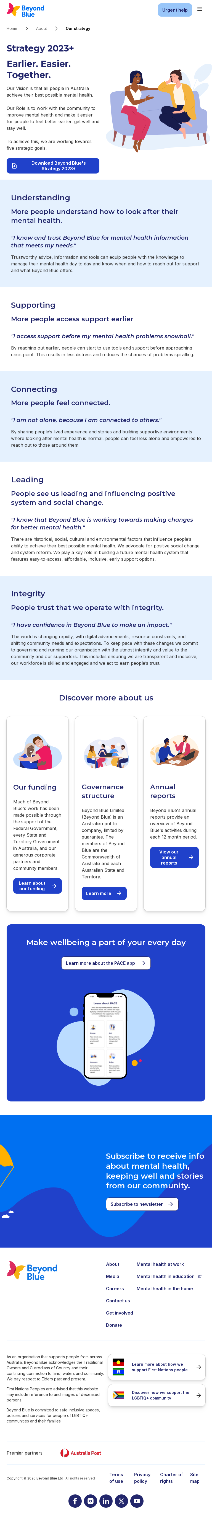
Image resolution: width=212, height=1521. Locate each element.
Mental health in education (169, 1276)
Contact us (118, 1300)
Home (12, 28)
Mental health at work (160, 1264)
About (41, 28)
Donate (114, 1325)
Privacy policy (142, 1478)
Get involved (119, 1313)
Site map (195, 1478)
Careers (115, 1288)
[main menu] (199, 8)
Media (112, 1276)
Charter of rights (171, 1478)
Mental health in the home (165, 1288)
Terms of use (116, 1478)
